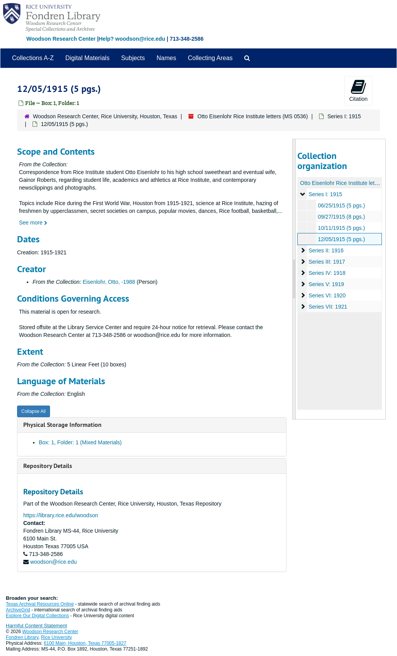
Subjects (133, 58)
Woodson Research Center (61, 39)
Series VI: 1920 (326, 295)
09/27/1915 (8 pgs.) (341, 217)
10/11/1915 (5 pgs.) (341, 228)
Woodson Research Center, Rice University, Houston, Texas (105, 116)
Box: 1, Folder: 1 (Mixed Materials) (80, 442)
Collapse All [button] (33, 411)
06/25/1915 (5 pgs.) (341, 205)
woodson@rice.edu (53, 562)
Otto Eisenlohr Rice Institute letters (342, 183)
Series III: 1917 (326, 262)
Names (166, 58)
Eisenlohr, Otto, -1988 (109, 282)
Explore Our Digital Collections (37, 615)
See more (33, 222)
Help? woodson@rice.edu (131, 39)
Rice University (56, 637)
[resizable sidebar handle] (294, 279)
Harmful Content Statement (36, 625)
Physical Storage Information (62, 425)
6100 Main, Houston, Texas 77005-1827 (85, 643)
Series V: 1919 (325, 284)
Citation (358, 90)
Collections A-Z (33, 58)
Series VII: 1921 (327, 307)
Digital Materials (88, 58)
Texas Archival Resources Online (40, 604)
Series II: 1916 (325, 250)
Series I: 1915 (344, 116)
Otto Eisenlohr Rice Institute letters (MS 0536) (252, 116)
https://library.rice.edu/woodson (60, 515)
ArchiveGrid (18, 610)
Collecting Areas (210, 58)
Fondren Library (22, 637)
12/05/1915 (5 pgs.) (341, 239)
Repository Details (47, 466)
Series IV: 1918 (326, 273)
